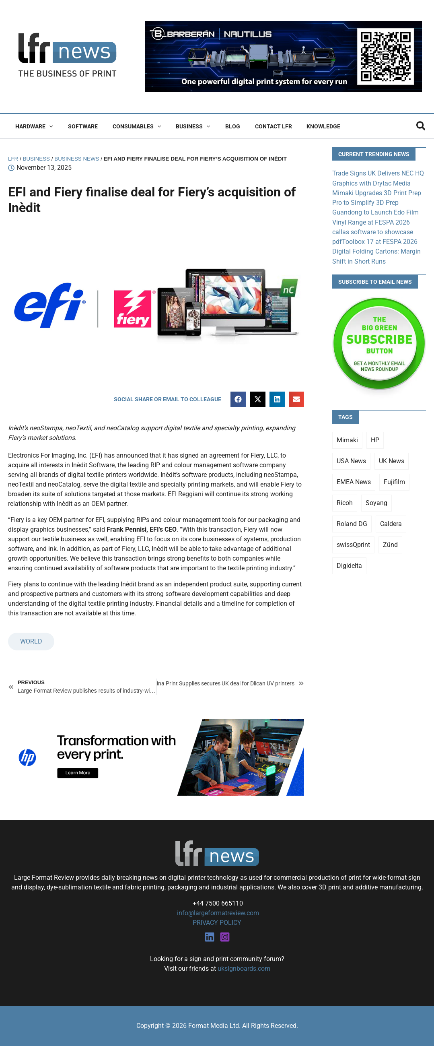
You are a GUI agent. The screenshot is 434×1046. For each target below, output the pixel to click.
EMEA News (354, 481)
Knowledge (300, 126)
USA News (351, 460)
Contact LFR (253, 126)
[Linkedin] (209, 937)
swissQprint (353, 544)
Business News (78, 159)
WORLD (31, 642)
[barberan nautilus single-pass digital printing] (283, 56)
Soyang (376, 502)
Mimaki (347, 439)
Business (180, 126)
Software (77, 126)
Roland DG (352, 523)
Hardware (32, 126)
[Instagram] (225, 937)
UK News (391, 460)
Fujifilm (394, 481)
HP (375, 439)
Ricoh (345, 502)
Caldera (391, 523)
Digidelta (349, 565)
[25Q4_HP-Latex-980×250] (156, 757)
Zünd (390, 544)
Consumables (127, 126)
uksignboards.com (244, 968)
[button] (47, 126)
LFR (13, 159)
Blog (216, 126)
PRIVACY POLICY (217, 922)
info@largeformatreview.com (217, 913)
